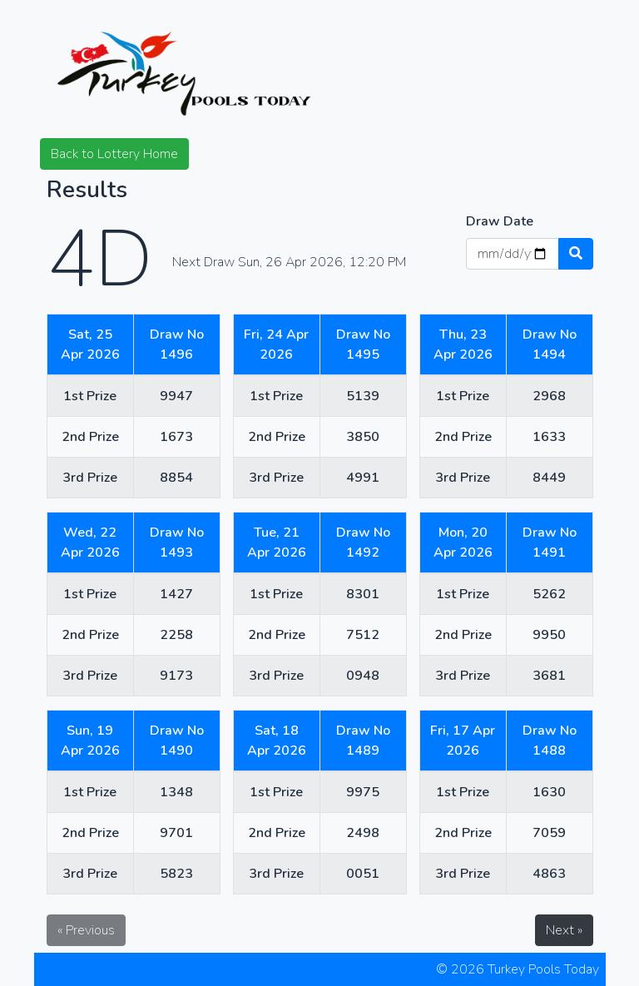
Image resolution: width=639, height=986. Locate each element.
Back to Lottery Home (114, 154)
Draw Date (499, 221)
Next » (564, 930)
